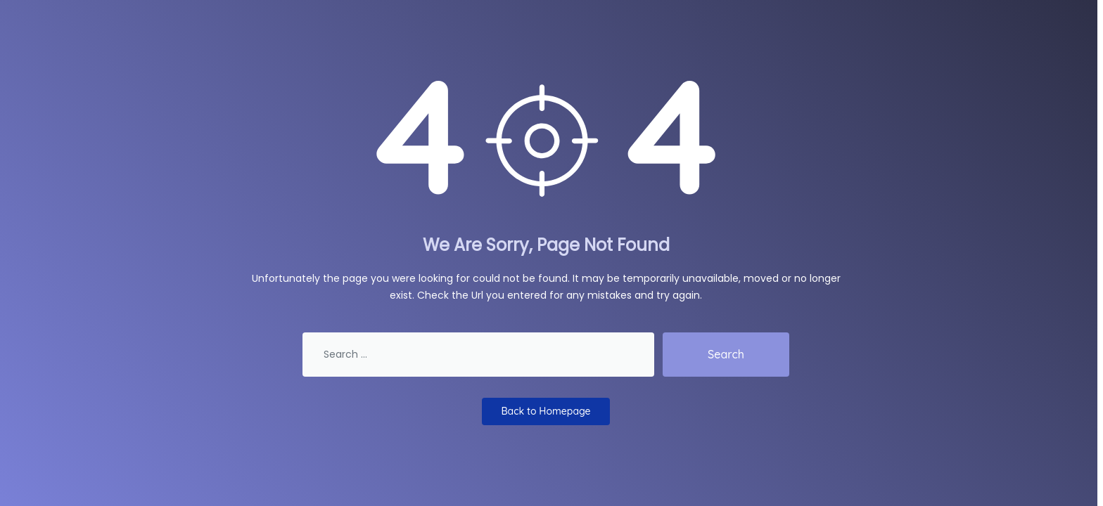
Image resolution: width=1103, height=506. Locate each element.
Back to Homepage (545, 411)
